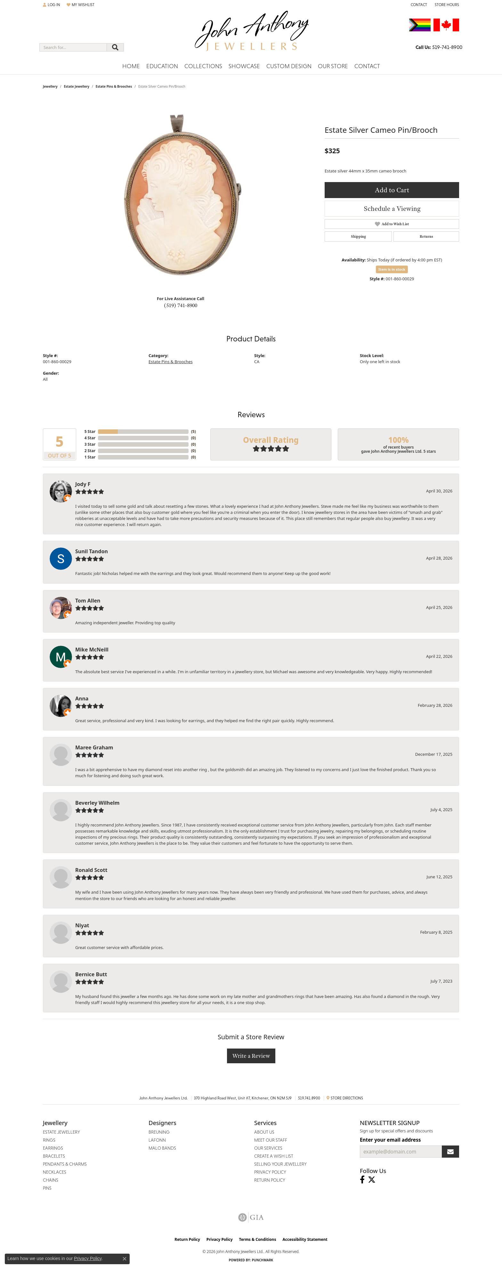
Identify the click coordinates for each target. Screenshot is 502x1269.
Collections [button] (203, 66)
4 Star (90, 438)
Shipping (358, 236)
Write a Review (251, 1055)
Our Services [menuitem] (268, 1148)
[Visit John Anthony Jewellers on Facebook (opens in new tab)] (362, 1180)
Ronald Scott (91, 870)
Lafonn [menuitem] (157, 1140)
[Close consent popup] (124, 1259)
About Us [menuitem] (264, 1132)
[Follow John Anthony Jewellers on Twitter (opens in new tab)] (372, 1180)
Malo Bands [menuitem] (162, 1148)
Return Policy (187, 1239)
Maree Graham (94, 747)
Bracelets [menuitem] (54, 1156)
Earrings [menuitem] (53, 1148)
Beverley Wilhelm (97, 802)
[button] (51, 5)
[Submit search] (115, 47)
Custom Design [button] (289, 66)
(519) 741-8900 (180, 305)
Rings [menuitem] (49, 1140)
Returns (426, 236)
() (193, 431)
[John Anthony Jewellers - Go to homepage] (251, 35)
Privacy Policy (219, 1239)
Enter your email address (390, 1140)
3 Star (90, 444)
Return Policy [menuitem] (269, 1180)
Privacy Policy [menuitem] (270, 1172)
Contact (367, 66)
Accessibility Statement (304, 1239)
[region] (181, 195)
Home (131, 66)
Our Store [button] (333, 66)
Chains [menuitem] (50, 1180)
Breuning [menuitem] (159, 1132)
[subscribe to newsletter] (450, 1151)
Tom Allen (87, 600)
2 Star (90, 450)
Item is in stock (391, 269)
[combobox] (73, 47)
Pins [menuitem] (47, 1188)
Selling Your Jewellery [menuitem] (280, 1164)
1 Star (90, 457)
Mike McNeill (92, 649)
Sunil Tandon (91, 551)
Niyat (82, 925)
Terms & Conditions (257, 1239)
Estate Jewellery (76, 86)
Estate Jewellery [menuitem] (61, 1132)
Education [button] (162, 66)
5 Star (90, 431)
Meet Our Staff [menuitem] (270, 1140)
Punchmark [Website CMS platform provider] (262, 1260)
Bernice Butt (91, 974)
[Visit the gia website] (251, 1217)
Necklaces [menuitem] (54, 1172)
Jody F (83, 484)
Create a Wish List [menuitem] (273, 1156)
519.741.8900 (309, 1098)
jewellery (50, 86)
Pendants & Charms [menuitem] (65, 1164)
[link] (418, 5)
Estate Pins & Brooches (114, 86)
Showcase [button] (244, 66)
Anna (81, 698)
